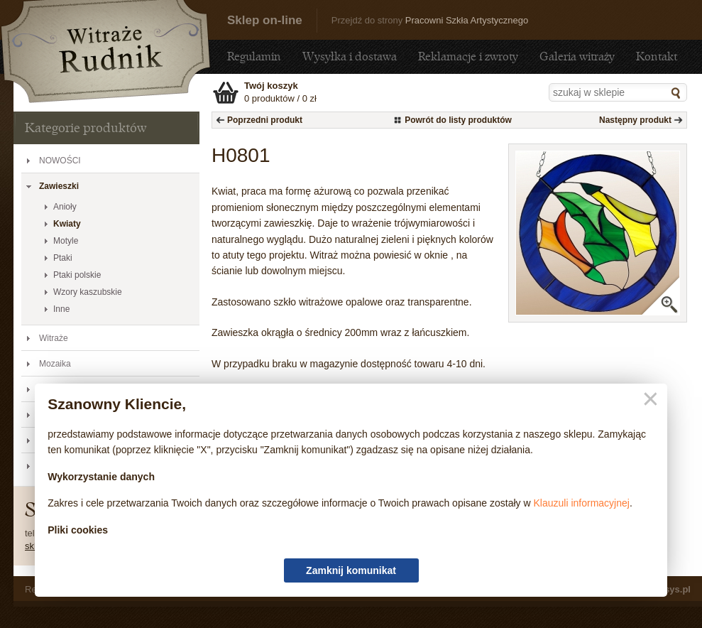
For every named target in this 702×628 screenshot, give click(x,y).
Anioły (65, 207)
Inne (61, 309)
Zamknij (648, 399)
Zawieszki (59, 186)
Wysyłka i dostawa (349, 56)
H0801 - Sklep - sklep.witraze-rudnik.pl (106, 51)
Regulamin (254, 56)
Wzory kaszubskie (87, 292)
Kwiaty (67, 224)
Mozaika (55, 364)
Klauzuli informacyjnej (582, 503)
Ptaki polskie (77, 275)
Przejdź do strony (429, 20)
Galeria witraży (577, 56)
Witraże (53, 338)
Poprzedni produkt (264, 120)
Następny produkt (635, 120)
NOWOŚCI (60, 161)
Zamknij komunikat (351, 570)
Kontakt (656, 56)
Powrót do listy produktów (458, 120)
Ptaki (62, 258)
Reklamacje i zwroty (468, 56)
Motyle (65, 241)
